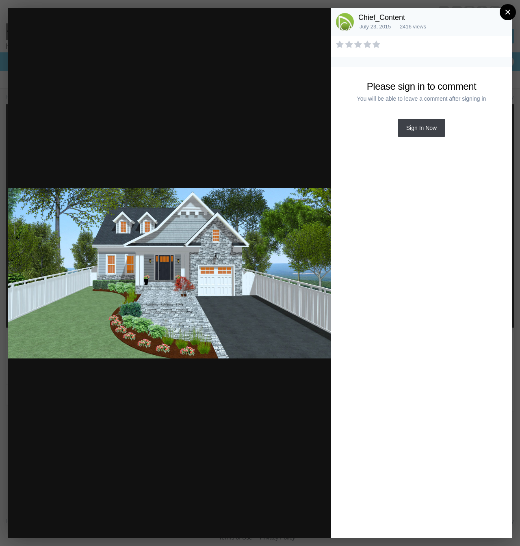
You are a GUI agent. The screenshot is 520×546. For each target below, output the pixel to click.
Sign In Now (421, 128)
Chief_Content (381, 17)
